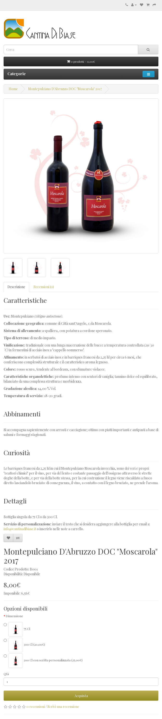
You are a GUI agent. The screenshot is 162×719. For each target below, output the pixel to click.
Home (13, 89)
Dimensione (14, 616)
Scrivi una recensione (63, 706)
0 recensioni (35, 706)
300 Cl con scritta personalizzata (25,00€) (43, 660)
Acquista (81, 695)
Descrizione (16, 287)
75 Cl (17, 629)
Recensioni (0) (43, 287)
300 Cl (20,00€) (24, 645)
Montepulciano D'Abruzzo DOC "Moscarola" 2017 (65, 89)
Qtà (6, 674)
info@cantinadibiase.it (20, 529)
